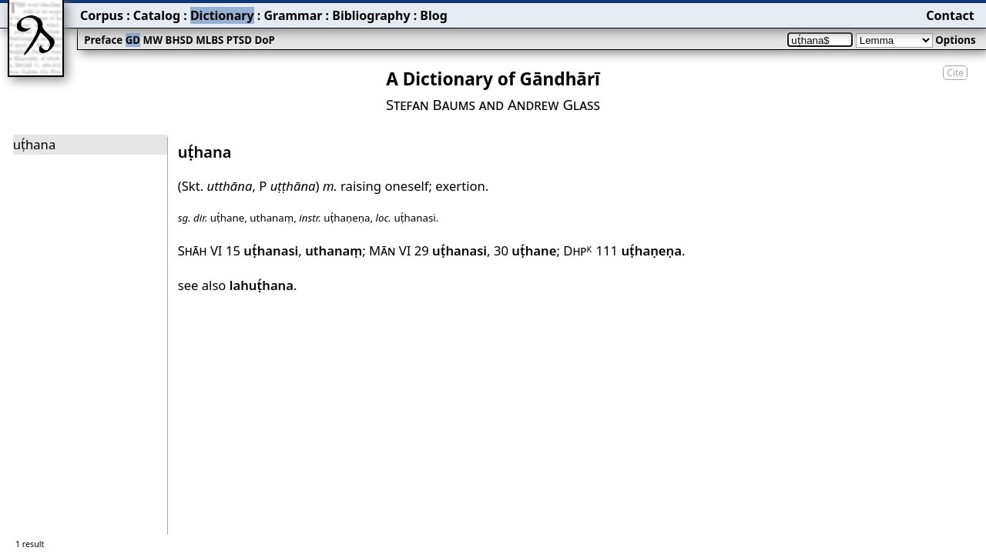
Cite (955, 72)
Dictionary (222, 15)
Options (955, 40)
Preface (103, 40)
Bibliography (371, 15)
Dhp (577, 250)
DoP (264, 40)
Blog (434, 15)
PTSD (239, 40)
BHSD (179, 40)
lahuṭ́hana (261, 285)
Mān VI (390, 250)
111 (639, 250)
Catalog (156, 15)
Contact (950, 15)
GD (133, 40)
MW (153, 40)
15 (262, 250)
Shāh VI (200, 250)
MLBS (209, 40)
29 (450, 250)
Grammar (292, 15)
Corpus (101, 15)
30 (525, 250)
